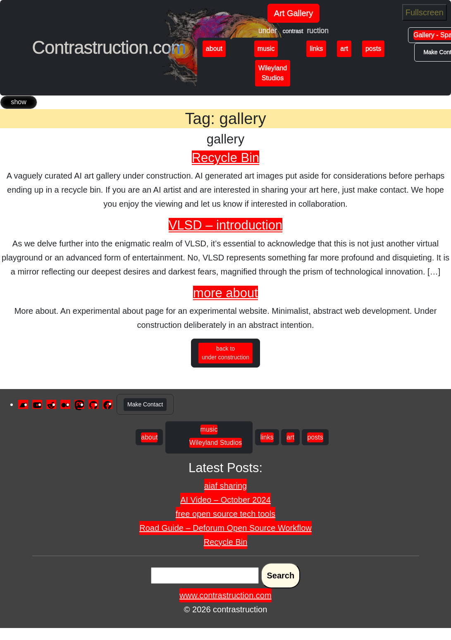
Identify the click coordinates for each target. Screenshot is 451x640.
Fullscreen (425, 12)
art (344, 48)
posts (373, 48)
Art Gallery (293, 13)
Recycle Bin (226, 157)
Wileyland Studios (272, 72)
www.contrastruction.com (225, 595)
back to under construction (225, 353)
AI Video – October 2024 (225, 499)
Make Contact (145, 404)
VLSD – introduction (226, 225)
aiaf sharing (225, 485)
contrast (293, 31)
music (266, 48)
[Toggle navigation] (18, 102)
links (316, 48)
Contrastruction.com (109, 47)
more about (225, 293)
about (214, 48)
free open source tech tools (225, 513)
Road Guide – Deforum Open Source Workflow (225, 528)
